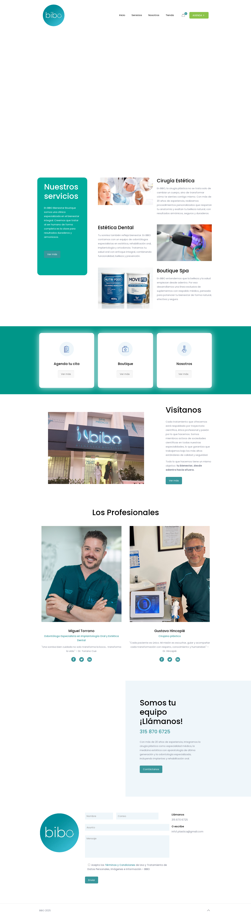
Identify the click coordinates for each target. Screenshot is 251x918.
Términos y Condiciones (120, 865)
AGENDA (199, 15)
